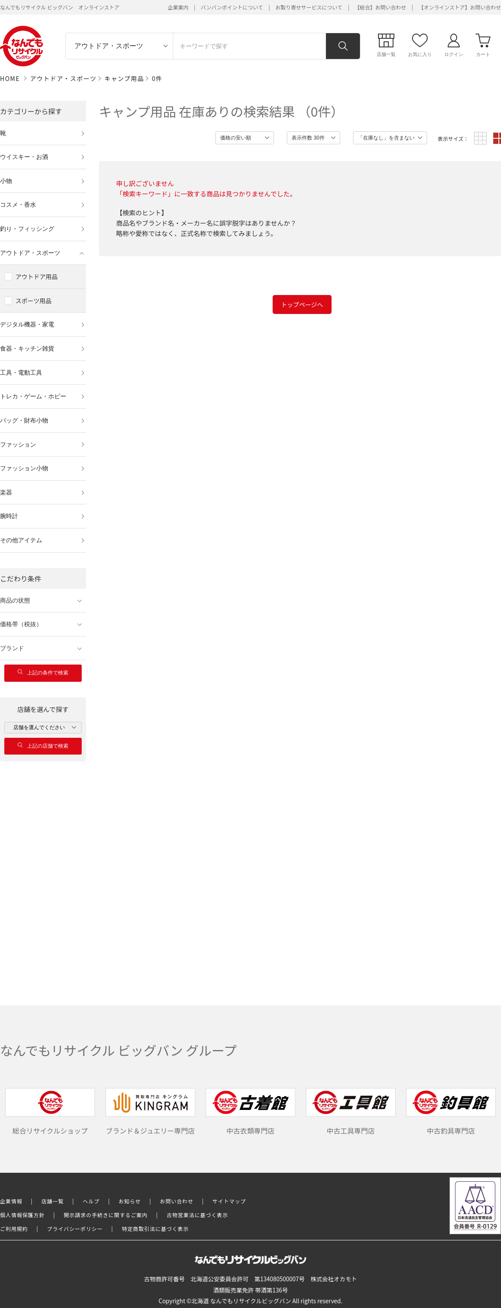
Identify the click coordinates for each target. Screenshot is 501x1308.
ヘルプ (91, 1201)
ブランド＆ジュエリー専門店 (150, 1112)
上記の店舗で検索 (43, 746)
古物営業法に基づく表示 (197, 1214)
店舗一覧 (52, 1201)
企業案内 (178, 7)
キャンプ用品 (124, 78)
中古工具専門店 (351, 1112)
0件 (157, 78)
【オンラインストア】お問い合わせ (459, 7)
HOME (10, 78)
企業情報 (11, 1201)
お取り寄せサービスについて (308, 7)
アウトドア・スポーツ (63, 78)
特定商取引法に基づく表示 (155, 1228)
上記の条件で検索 (43, 672)
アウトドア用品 (36, 276)
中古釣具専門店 (451, 1112)
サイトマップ (229, 1201)
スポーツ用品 (33, 300)
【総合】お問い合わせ (380, 7)
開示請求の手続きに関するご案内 (106, 1214)
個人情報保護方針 (22, 1214)
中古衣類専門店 (251, 1112)
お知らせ (130, 1201)
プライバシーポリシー (75, 1228)
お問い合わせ (177, 1201)
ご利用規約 (14, 1228)
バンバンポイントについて (232, 7)
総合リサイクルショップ (50, 1112)
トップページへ (302, 304)
